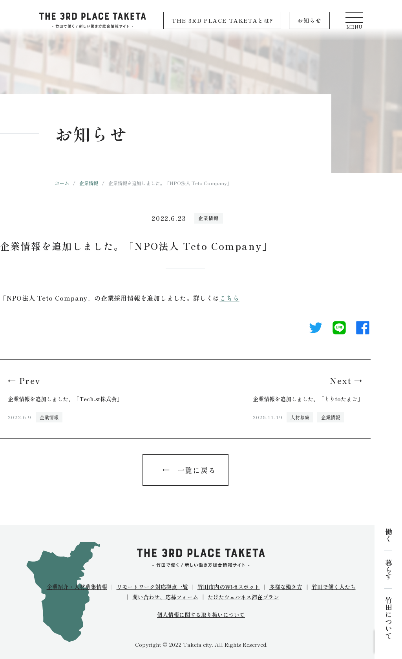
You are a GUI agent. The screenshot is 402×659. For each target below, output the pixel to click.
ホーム (62, 183)
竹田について (388, 618)
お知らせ (309, 20)
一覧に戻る (196, 470)
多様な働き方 (285, 587)
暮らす (388, 569)
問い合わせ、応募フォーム (165, 597)
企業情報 (88, 183)
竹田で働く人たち (334, 587)
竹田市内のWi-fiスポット (228, 587)
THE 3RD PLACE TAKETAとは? (222, 20)
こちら (229, 298)
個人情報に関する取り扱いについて (201, 615)
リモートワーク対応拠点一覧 (152, 587)
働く (388, 535)
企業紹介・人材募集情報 (77, 587)
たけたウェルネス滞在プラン (243, 597)
